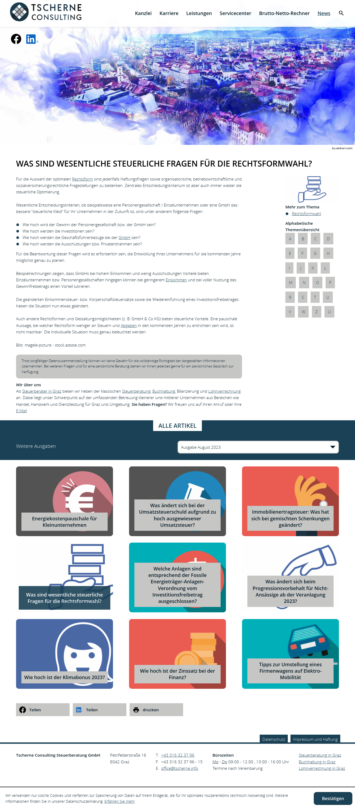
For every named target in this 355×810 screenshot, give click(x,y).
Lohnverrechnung (224, 391)
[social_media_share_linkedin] (99, 709)
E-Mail (21, 410)
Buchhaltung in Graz (317, 761)
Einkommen (176, 279)
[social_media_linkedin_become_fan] (32, 38)
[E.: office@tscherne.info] (179, 768)
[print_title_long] (156, 709)
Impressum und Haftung (315, 739)
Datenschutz (273, 739)
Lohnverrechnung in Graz (322, 768)
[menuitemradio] (169, 13)
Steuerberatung (136, 391)
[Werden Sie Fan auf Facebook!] (16, 38)
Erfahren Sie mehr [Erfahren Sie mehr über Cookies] (119, 801)
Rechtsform (82, 179)
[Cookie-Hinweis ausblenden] (333, 798)
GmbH (124, 237)
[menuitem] (143, 13)
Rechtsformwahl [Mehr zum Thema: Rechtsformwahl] (306, 213)
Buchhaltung (163, 391)
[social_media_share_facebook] (43, 709)
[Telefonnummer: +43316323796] (177, 755)
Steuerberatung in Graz (320, 755)
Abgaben (129, 325)
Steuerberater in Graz (41, 391)
